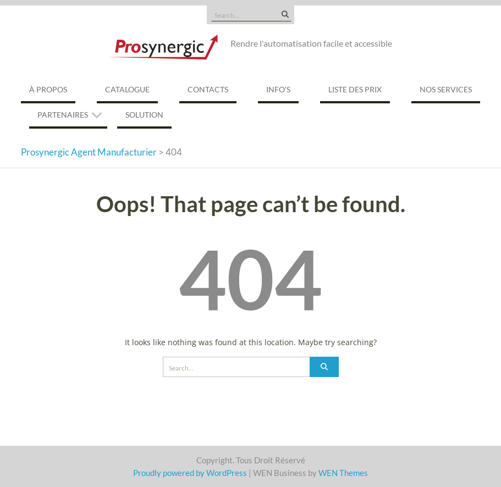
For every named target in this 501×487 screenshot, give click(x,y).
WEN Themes (343, 473)
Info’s (278, 89)
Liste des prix (355, 89)
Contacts (208, 89)
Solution (144, 114)
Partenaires (62, 114)
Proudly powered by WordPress (190, 473)
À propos (48, 89)
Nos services (446, 89)
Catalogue (127, 89)
